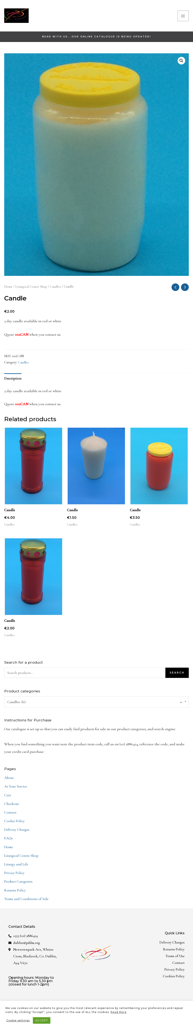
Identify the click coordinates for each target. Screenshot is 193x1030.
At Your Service (16, 790)
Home (8, 289)
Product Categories (19, 884)
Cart (7, 799)
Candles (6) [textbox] (94, 706)
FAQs (8, 841)
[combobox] (96, 706)
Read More (119, 1012)
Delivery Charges (17, 833)
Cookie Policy (14, 824)
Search (177, 676)
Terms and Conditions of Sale (27, 901)
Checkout (11, 807)
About (9, 782)
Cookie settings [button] (18, 1020)
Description (13, 381)
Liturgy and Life (16, 867)
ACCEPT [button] (41, 1020)
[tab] (13, 381)
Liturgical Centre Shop (31, 289)
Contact (10, 816)
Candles (56, 289)
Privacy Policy (14, 875)
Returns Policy (15, 892)
